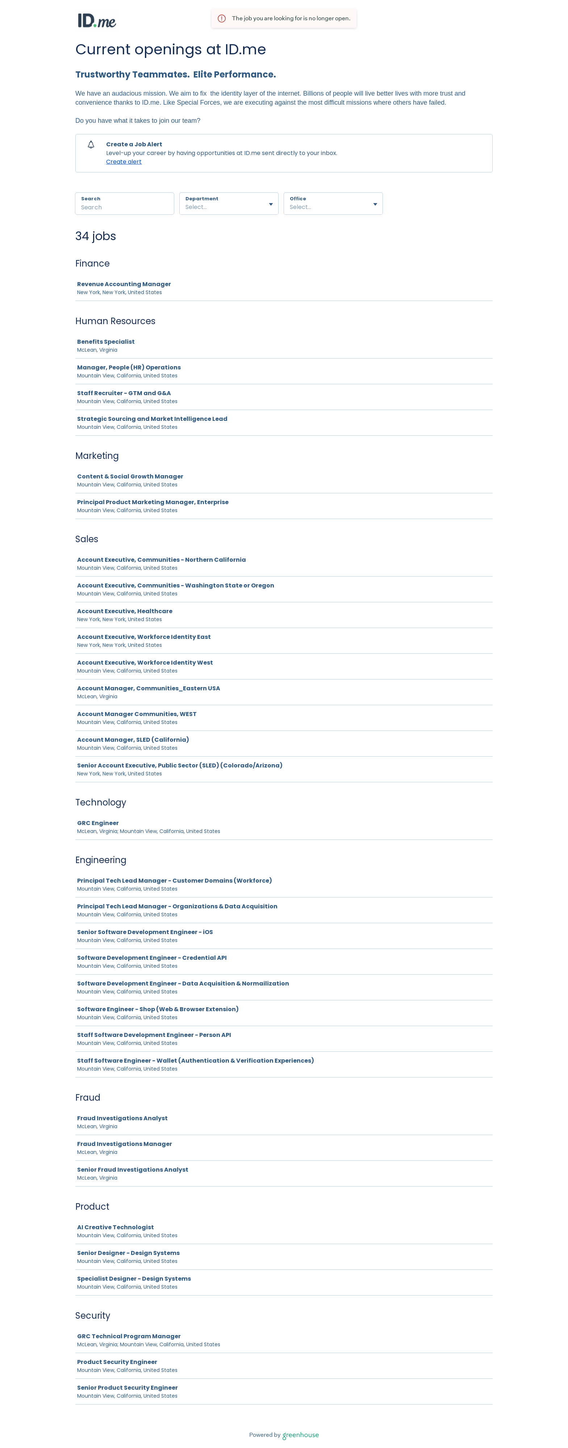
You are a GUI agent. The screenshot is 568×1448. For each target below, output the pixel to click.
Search (90, 198)
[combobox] (186, 207)
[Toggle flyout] (271, 204)
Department (201, 199)
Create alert (124, 162)
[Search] (124, 208)
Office (298, 199)
